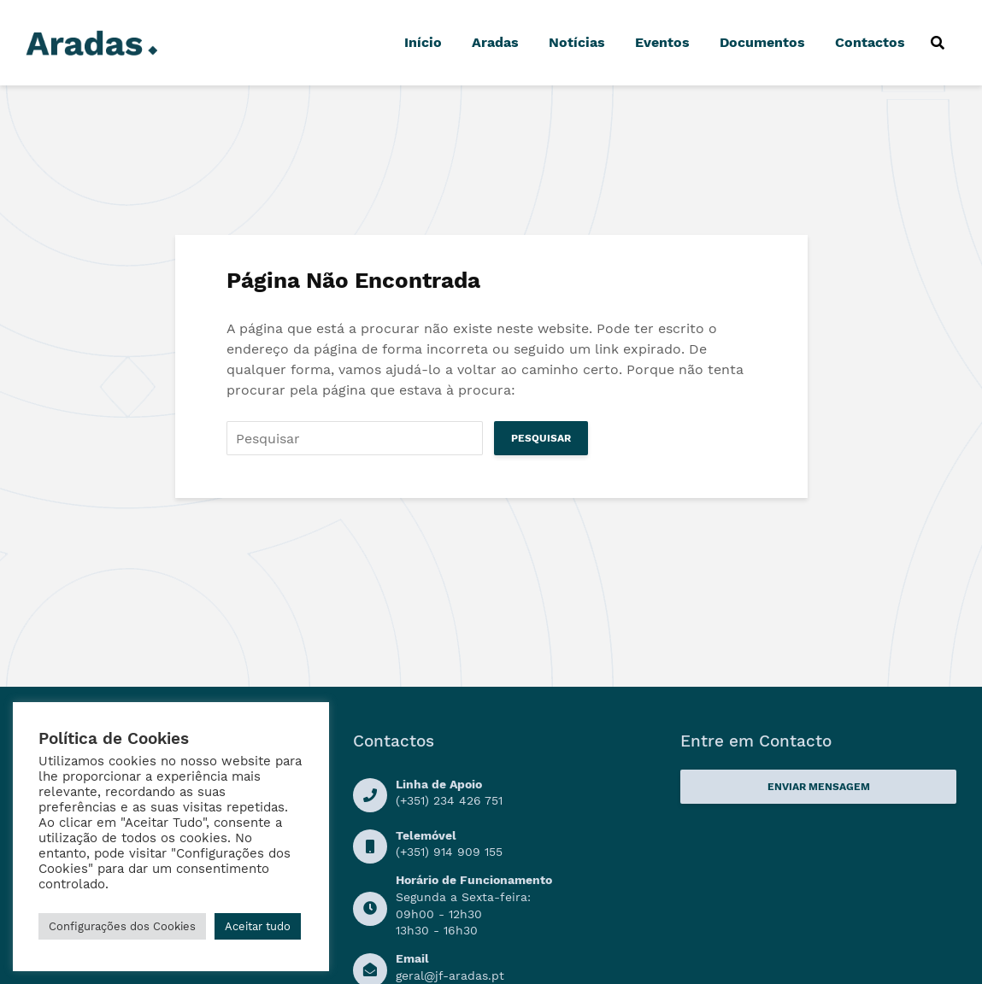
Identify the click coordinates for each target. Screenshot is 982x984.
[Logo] (91, 41)
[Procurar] (937, 43)
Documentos (762, 42)
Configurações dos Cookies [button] (122, 926)
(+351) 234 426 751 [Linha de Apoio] (449, 800)
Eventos (662, 42)
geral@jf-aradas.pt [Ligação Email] (450, 975)
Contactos (870, 42)
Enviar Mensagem (818, 787)
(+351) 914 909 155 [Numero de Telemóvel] (449, 851)
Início (423, 42)
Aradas (495, 42)
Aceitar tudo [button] (258, 926)
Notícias (577, 42)
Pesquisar (541, 438)
